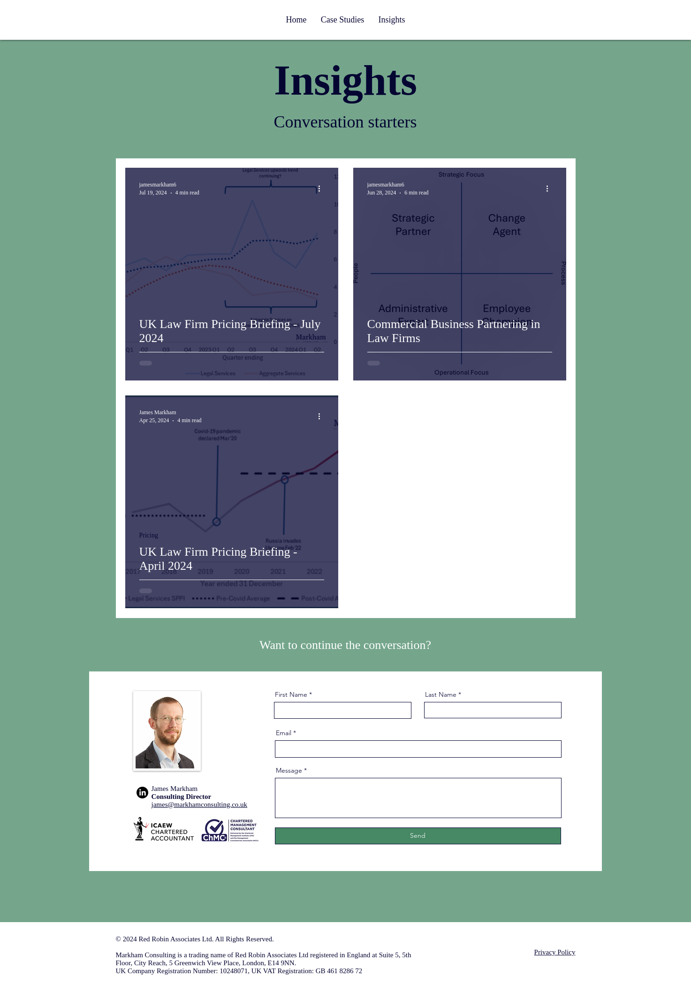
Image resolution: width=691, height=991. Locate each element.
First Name (291, 694)
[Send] (418, 835)
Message (289, 770)
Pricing (148, 535)
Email (283, 733)
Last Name (440, 694)
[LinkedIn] (142, 792)
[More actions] (322, 188)
